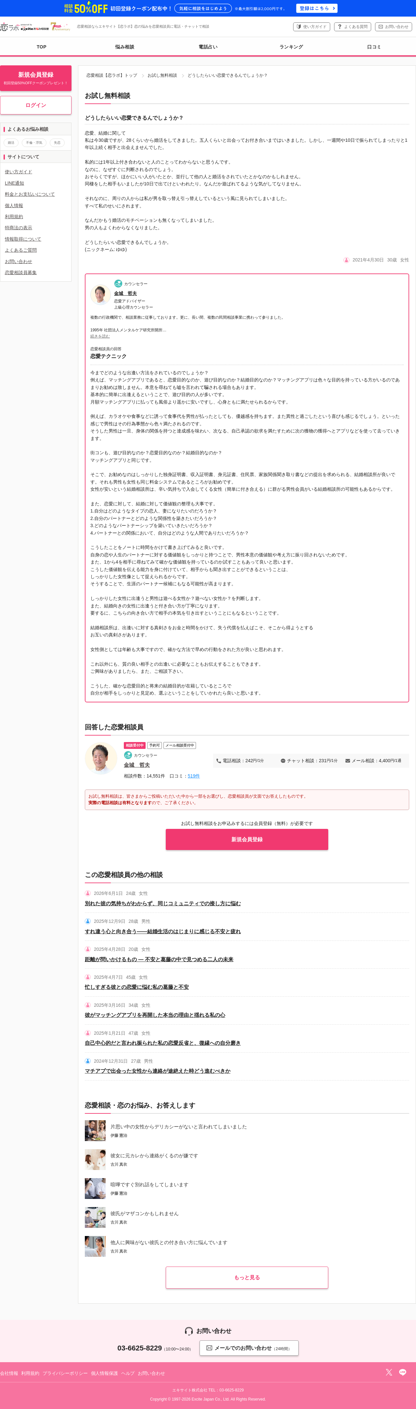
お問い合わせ (397, 26)
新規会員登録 (247, 839)
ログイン (35, 105)
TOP (41, 46)
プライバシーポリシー (65, 1373)
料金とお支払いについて (30, 194)
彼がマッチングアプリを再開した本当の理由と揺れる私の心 (155, 1015)
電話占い (208, 46)
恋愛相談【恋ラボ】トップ (111, 75)
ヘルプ (128, 1373)
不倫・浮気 (34, 142)
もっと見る (247, 1277)
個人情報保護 (104, 1373)
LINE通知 (14, 183)
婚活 (11, 142)
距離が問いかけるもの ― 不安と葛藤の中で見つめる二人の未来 (159, 959)
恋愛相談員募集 (21, 272)
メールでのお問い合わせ (249, 1348)
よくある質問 (356, 26)
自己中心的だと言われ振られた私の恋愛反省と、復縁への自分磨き (163, 1043)
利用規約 (14, 216)
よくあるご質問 (21, 250)
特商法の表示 (18, 227)
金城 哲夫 (125, 293)
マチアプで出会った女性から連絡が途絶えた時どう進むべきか (157, 1071)
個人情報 (14, 205)
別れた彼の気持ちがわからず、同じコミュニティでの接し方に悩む (163, 903)
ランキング (291, 46)
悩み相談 (124, 46)
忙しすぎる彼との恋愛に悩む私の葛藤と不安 (137, 987)
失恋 (57, 142)
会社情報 (9, 1373)
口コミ (374, 46)
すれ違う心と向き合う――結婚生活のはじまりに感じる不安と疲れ (163, 931)
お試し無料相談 (162, 75)
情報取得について (23, 239)
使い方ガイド (315, 26)
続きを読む (100, 336)
